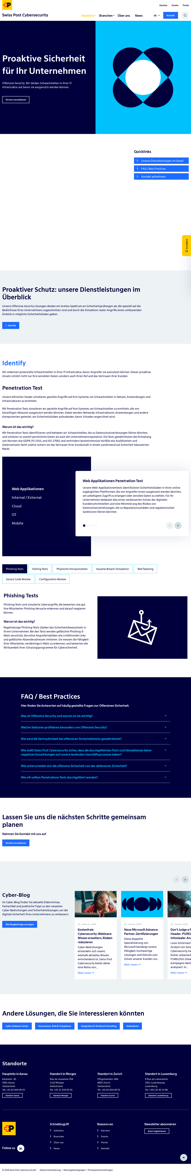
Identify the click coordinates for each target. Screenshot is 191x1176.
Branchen (106, 15)
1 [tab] (84, 525)
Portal (186, 5)
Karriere (163, 5)
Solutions (87, 15)
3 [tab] (90, 525)
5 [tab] (96, 525)
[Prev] (176, 879)
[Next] (178, 525)
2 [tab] (87, 525)
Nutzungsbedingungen (75, 1170)
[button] (95, 717)
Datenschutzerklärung (50, 1170)
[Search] (185, 15)
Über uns (124, 15)
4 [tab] (93, 525)
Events (175, 5)
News (139, 15)
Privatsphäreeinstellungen (100, 1170)
